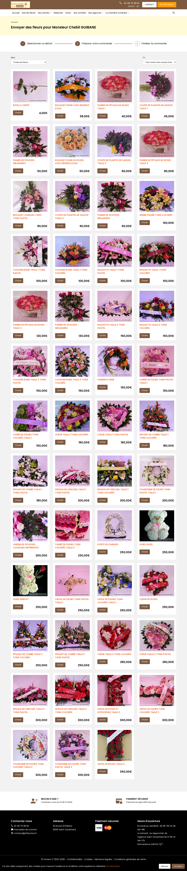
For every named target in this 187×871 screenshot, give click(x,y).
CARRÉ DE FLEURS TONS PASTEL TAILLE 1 (153, 384)
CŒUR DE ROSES (149, 604)
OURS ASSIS (146, 549)
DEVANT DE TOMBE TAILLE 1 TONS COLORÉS (154, 440)
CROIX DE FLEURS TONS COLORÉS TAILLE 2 (152, 717)
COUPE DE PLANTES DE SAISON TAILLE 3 (72, 218)
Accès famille (166, 4)
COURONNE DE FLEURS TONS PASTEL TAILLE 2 (71, 772)
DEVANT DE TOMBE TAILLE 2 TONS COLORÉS (28, 661)
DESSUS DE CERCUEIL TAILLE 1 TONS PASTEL (71, 495)
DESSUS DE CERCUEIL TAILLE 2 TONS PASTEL (29, 717)
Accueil (15, 12)
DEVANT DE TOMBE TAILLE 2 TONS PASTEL (70, 661)
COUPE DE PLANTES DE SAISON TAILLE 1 (156, 107)
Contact (148, 4)
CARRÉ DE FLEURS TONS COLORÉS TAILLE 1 (26, 440)
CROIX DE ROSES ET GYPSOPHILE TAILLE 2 (109, 717)
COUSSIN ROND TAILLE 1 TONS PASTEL (29, 273)
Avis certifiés (81, 12)
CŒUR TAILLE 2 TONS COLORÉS (109, 661)
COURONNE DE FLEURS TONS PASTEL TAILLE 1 (155, 495)
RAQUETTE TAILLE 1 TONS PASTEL (111, 273)
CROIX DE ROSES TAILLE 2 (111, 771)
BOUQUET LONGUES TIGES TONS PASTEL (27, 218)
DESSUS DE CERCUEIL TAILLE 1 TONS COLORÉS (113, 495)
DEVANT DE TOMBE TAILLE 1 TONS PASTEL (28, 495)
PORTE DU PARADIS (108, 549)
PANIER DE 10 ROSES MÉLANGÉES (24, 162)
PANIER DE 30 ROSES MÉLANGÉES (66, 329)
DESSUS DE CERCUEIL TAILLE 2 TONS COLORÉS (71, 717)
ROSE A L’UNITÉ (21, 105)
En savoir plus (113, 866)
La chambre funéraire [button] (119, 12)
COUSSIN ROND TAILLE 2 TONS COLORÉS (72, 384)
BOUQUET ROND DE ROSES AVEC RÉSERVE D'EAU (69, 162)
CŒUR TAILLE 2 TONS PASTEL (156, 660)
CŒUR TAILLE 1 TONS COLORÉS (72, 438)
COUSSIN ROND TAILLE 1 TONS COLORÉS (71, 273)
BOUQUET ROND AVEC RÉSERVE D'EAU (72, 107)
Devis (69, 12)
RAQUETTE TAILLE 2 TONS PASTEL (111, 329)
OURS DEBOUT (21, 604)
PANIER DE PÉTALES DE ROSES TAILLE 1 (113, 107)
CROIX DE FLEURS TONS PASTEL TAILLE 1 (72, 606)
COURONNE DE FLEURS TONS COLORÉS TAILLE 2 (28, 772)
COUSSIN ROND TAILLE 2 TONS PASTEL (30, 384)
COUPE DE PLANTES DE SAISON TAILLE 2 (114, 162)
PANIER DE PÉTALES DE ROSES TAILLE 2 (155, 162)
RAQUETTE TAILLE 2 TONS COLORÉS (153, 329)
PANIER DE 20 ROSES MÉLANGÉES (108, 218)
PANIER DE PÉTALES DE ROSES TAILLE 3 (29, 329)
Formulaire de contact (24, 837)
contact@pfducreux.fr (25, 840)
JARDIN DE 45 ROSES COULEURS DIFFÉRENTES (26, 551)
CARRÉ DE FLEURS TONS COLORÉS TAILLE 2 (68, 551)
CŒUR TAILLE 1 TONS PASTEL (113, 438)
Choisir (18, 113)
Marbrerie (59, 12)
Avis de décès (29, 12)
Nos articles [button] (45, 12)
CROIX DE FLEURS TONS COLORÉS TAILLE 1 (110, 606)
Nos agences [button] (97, 12)
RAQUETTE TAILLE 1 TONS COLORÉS (153, 273)
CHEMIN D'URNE (105, 382)
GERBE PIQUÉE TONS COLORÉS (156, 216)
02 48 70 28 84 (129, 3)
